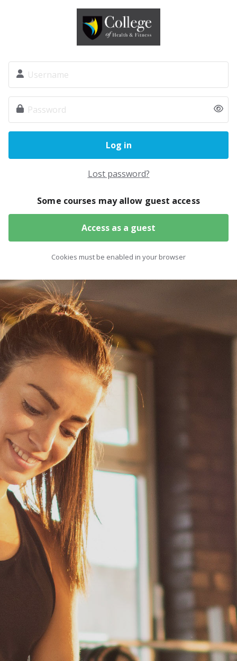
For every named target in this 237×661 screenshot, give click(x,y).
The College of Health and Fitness (118, 27)
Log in (119, 145)
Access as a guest (118, 228)
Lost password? (119, 174)
